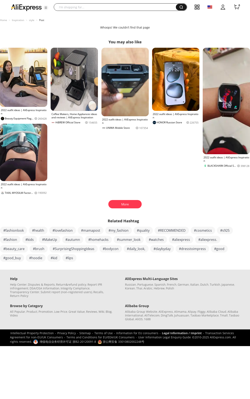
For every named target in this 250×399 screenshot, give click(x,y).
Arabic (148, 288)
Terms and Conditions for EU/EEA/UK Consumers (100, 337)
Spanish (160, 284)
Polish (170, 288)
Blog (109, 312)
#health (38, 230)
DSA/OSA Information (44, 288)
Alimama (180, 312)
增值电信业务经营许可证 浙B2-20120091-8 (68, 342)
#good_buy (12, 258)
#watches (156, 239)
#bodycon (111, 248)
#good (219, 248)
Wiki (101, 312)
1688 (147, 319)
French (171, 284)
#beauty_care (14, 248)
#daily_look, (136, 248)
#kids (29, 239)
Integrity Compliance (75, 288)
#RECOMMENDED (172, 230)
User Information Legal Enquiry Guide (164, 337)
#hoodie (35, 258)
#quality (143, 230)
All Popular (17, 312)
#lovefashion (62, 230)
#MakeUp (49, 239)
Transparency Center (24, 292)
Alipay (192, 312)
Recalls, (98, 292)
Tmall (224, 315)
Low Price (60, 312)
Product (31, 312)
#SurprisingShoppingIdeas (73, 248)
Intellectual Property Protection (32, 333)
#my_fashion (119, 230)
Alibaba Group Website (141, 312)
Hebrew (159, 288)
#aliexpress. (207, 239)
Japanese (227, 284)
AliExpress (166, 312)
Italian (194, 284)
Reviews (91, 312)
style (31, 20)
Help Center (18, 284)
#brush (38, 248)
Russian (130, 284)
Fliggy (201, 312)
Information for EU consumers (137, 333)
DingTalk (167, 315)
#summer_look (128, 239)
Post (41, 20)
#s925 (225, 230)
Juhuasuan (181, 315)
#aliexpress (181, 239)
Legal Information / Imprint (182, 333)
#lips (69, 258)
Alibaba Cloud (216, 312)
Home (3, 20)
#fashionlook (13, 230)
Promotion (46, 312)
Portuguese (145, 284)
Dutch (204, 284)
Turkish (215, 284)
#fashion (10, 239)
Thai (139, 288)
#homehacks (98, 239)
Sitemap (85, 333)
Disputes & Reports (41, 284)
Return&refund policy (71, 284)
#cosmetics (203, 230)
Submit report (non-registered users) (66, 292)
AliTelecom (152, 315)
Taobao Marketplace (204, 315)
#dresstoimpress (192, 248)
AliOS (139, 319)
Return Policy (19, 296)
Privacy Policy (66, 333)
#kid (54, 258)
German (183, 284)
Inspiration (18, 20)
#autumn (72, 239)
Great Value (77, 312)
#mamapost (90, 230)
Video (14, 315)
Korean (130, 288)
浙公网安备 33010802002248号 (121, 342)
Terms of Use (103, 333)
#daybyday (162, 248)
